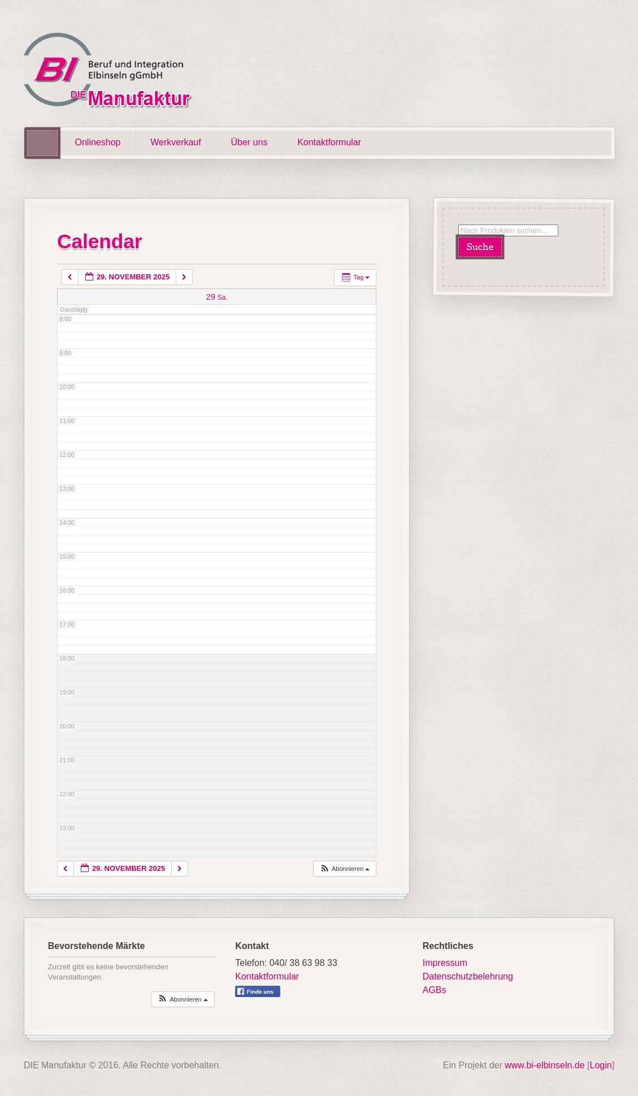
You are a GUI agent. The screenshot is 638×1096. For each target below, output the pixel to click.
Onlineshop (98, 142)
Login (601, 1065)
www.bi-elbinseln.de (544, 1065)
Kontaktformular (329, 142)
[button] (345, 869)
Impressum (445, 963)
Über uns (249, 142)
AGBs (434, 990)
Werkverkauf (175, 142)
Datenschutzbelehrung (468, 976)
